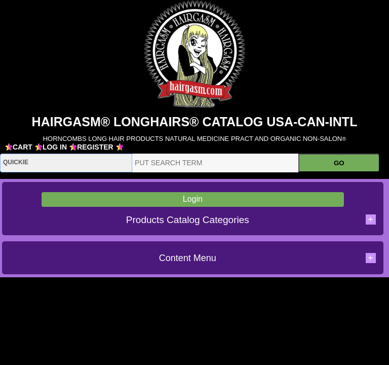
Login (193, 199)
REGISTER (95, 147)
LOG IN (55, 147)
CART (22, 147)
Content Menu (267, 258)
